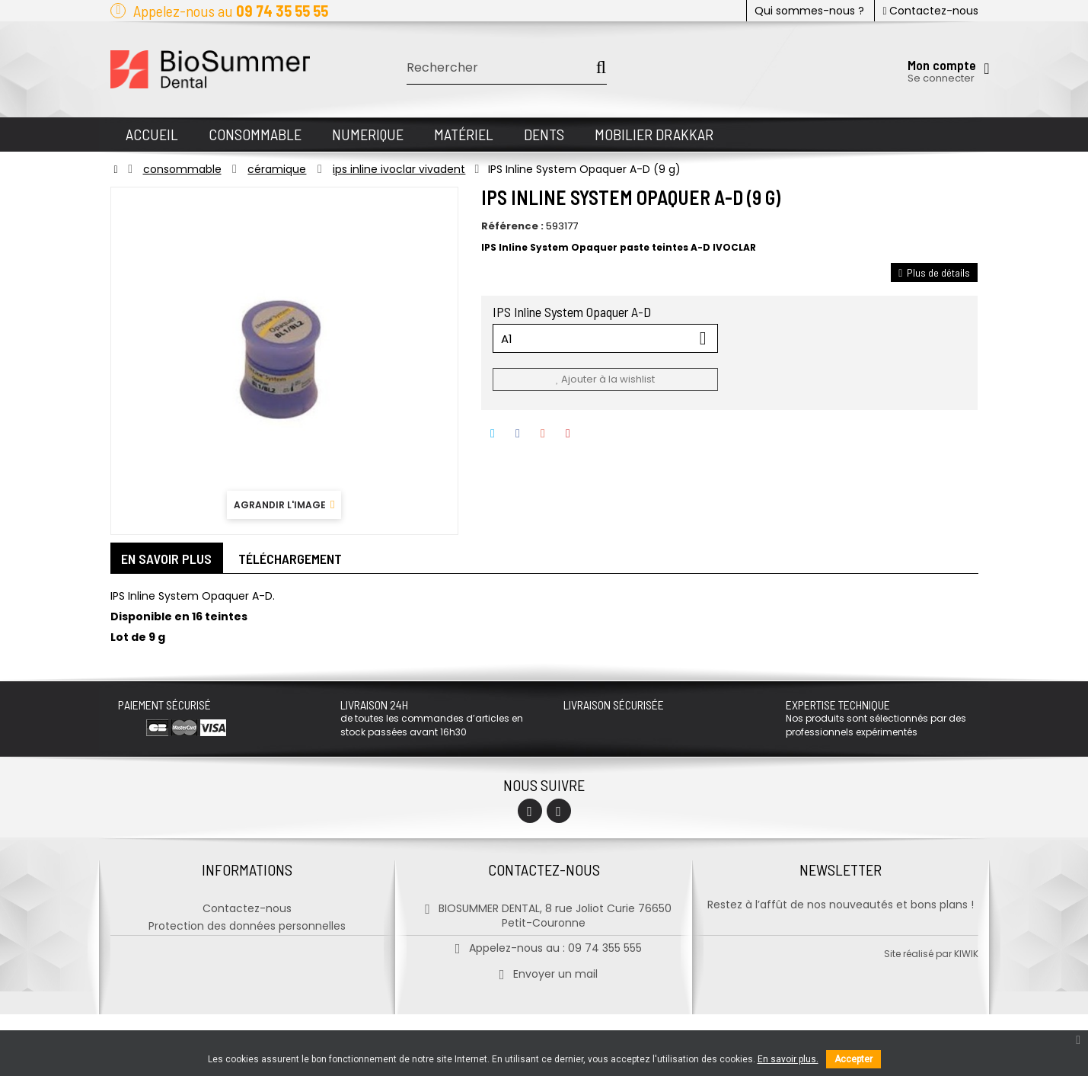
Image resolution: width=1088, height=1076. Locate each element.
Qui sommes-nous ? (809, 10)
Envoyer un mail (544, 970)
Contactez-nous (930, 10)
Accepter (853, 1059)
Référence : (512, 226)
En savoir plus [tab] (167, 558)
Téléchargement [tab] (291, 558)
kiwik (966, 1015)
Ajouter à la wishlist (605, 379)
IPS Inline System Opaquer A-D (573, 311)
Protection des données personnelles (247, 922)
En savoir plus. (788, 1059)
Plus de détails (934, 272)
